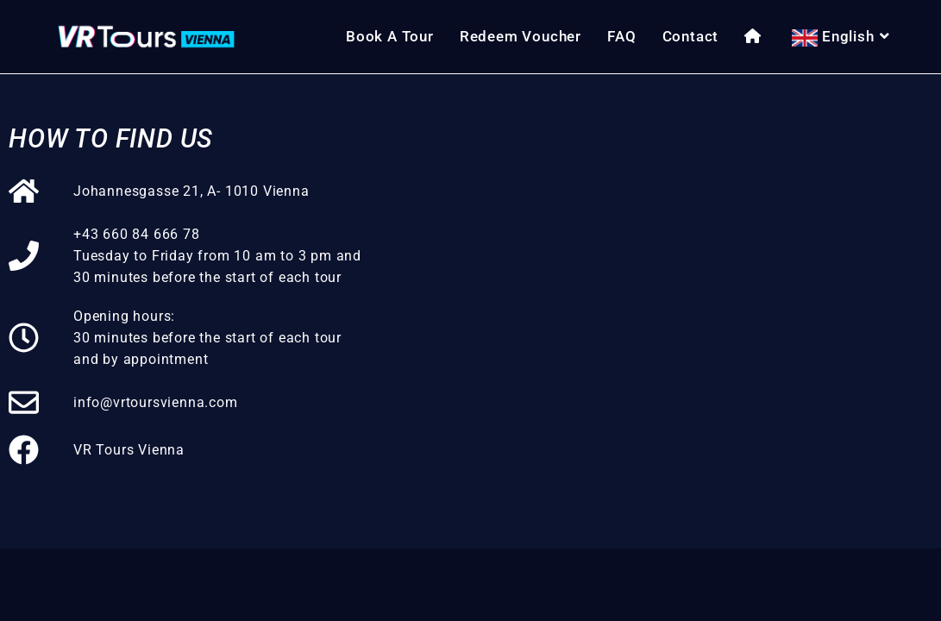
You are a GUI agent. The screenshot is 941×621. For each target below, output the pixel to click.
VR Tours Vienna (129, 450)
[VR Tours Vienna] (24, 450)
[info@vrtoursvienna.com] (24, 402)
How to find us (111, 138)
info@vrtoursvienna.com (155, 402)
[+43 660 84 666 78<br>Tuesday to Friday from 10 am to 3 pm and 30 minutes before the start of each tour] (24, 256)
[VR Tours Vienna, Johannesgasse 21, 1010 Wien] (658, 311)
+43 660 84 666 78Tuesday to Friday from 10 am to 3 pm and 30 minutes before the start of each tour (217, 255)
